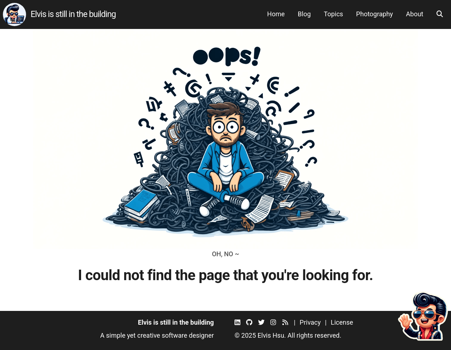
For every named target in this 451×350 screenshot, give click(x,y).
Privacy (310, 322)
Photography (374, 14)
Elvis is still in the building (73, 14)
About (414, 14)
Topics (333, 14)
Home (275, 14)
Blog (304, 14)
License (342, 322)
